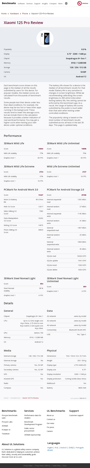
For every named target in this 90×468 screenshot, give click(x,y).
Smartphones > (16, 398)
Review (30, 398)
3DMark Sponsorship (32, 435)
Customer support (76, 415)
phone (25, 13)
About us (50, 415)
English (50, 447)
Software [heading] (21, 3)
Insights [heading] (45, 3)
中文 (56, 447)
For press (50, 427)
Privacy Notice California (42, 466)
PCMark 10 (6, 430)
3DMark (5, 426)
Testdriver (6, 434)
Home (4, 13)
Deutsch (63, 447)
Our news (50, 423)
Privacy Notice (28, 466)
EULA (64, 466)
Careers (50, 431)
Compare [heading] (53, 3)
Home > (6, 398)
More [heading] (60, 3)
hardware (14, 13)
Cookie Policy (56, 466)
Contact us (51, 419)
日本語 (71, 447)
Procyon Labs (7, 422)
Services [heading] (29, 3)
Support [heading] (37, 3)
